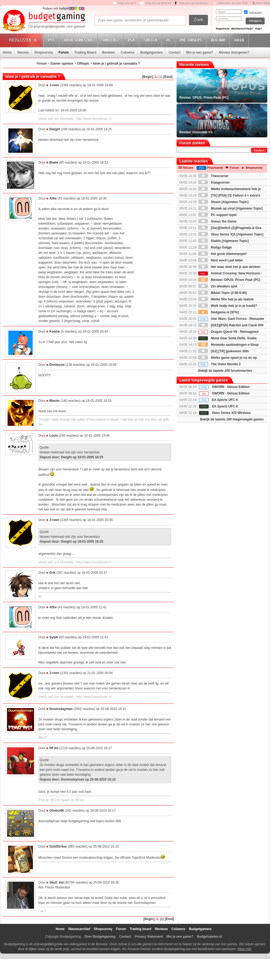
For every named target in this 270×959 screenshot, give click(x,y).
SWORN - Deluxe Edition (231, 387)
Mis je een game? (199, 52)
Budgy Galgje (215, 247)
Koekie (54, 331)
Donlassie (57, 365)
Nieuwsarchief (79, 929)
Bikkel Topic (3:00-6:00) (222, 293)
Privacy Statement (149, 936)
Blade (53, 162)
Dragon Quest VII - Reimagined (228, 332)
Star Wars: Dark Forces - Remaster (231, 319)
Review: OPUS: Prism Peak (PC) (229, 280)
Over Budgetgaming (100, 936)
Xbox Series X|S (79, 40)
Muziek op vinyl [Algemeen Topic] (230, 208)
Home (7, 52)
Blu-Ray (219, 40)
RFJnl (53, 748)
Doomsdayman (61, 709)
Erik (52, 573)
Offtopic (83, 63)
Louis (53, 435)
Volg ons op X (127, 3)
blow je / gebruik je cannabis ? (116, 63)
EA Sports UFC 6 (225, 400)
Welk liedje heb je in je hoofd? (227, 306)
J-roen (54, 85)
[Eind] (168, 77)
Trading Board (85, 52)
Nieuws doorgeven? (234, 52)
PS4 (132, 40)
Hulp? (258, 28)
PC (169, 40)
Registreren (223, 28)
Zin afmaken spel (217, 286)
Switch (151, 40)
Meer (240, 40)
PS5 (52, 40)
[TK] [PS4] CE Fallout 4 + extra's (229, 195)
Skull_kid (56, 882)
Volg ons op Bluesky (158, 3)
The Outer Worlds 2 (219, 364)
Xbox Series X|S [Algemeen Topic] (231, 234)
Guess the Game (217, 221)
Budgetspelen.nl (209, 936)
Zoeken (259, 150)
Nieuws (23, 52)
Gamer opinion (61, 63)
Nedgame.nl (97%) (218, 312)
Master (54, 401)
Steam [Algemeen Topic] (223, 202)
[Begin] (147, 77)
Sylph (53, 637)
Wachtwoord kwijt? (242, 28)
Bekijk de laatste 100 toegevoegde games (232, 419)
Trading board (140, 929)
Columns (127, 52)
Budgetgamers (151, 52)
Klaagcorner (214, 182)
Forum (64, 52)
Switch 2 (111, 40)
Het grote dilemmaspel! (222, 254)
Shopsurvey (43, 52)
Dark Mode (263, 3)
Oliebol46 (56, 810)
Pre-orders (191, 40)
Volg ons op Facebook (193, 3)
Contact (174, 52)
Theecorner (213, 176)
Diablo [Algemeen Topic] (223, 241)
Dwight (54, 129)
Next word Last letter (220, 260)
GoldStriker (58, 846)
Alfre (53, 198)
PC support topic (217, 215)
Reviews (108, 52)
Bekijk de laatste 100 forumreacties (225, 371)
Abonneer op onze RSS (233, 3)
